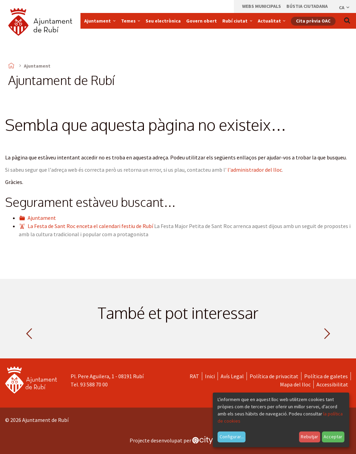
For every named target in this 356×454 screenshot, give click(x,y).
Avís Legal (232, 376)
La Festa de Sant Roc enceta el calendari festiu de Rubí (90, 226)
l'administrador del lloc (254, 169)
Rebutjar (309, 437)
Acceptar (333, 437)
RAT (194, 376)
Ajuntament (42, 217)
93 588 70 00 (94, 384)
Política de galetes (326, 376)
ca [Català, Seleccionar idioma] (344, 7)
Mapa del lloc (295, 384)
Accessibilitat (332, 384)
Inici (210, 376)
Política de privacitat (274, 376)
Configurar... (232, 437)
